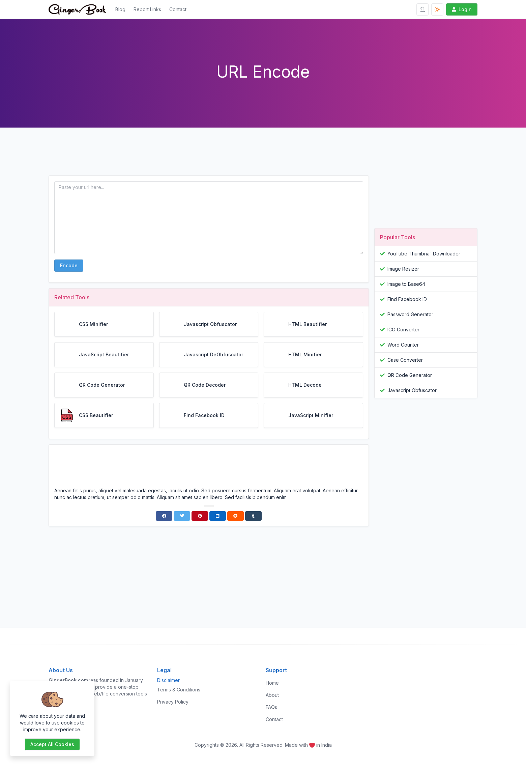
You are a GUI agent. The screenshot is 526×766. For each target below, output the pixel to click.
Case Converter (405, 360)
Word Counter (403, 345)
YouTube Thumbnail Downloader (423, 253)
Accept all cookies (52, 744)
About (272, 695)
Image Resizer (403, 269)
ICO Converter (403, 329)
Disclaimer (168, 680)
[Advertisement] (208, 157)
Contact (177, 9)
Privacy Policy (172, 702)
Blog (120, 9)
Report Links (147, 9)
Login (461, 9)
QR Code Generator (409, 375)
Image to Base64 (406, 284)
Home (272, 683)
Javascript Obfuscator (412, 390)
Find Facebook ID (407, 299)
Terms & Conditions (178, 689)
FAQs (271, 707)
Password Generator (410, 314)
